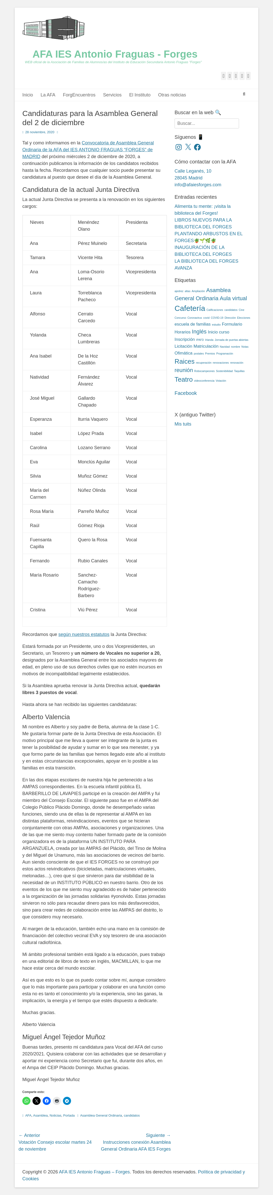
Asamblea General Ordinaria (101, 1115)
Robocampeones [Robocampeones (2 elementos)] (204, 371)
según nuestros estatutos (83, 634)
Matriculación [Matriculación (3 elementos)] (206, 346)
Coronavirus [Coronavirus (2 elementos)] (194, 317)
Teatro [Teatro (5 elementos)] (184, 379)
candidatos (132, 1115)
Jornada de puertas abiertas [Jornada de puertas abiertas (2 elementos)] (231, 339)
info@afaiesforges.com (198, 184)
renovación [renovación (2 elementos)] (236, 362)
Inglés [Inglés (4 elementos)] (199, 331)
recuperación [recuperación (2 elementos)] (204, 362)
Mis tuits (183, 424)
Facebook (186, 393)
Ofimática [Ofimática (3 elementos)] (184, 353)
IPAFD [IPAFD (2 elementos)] (200, 339)
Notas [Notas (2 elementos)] (245, 346)
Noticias (55, 1115)
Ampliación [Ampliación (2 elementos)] (198, 291)
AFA (28, 1115)
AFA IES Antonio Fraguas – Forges (94, 1171)
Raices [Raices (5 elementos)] (185, 361)
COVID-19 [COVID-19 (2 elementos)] (217, 317)
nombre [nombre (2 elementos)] (235, 346)
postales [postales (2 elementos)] (199, 353)
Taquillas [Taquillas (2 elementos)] (239, 371)
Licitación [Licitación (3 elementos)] (183, 346)
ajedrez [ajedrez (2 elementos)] (179, 291)
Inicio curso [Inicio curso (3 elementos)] (218, 332)
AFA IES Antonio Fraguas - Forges (114, 54)
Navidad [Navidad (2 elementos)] (225, 346)
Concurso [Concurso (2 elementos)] (180, 317)
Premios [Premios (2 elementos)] (210, 353)
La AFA (48, 94)
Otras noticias (172, 94)
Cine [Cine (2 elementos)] (241, 309)
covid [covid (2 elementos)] (206, 317)
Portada (69, 1115)
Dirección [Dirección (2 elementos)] (230, 317)
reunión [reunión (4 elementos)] (184, 370)
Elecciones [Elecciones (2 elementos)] (243, 317)
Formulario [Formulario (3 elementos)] (232, 324)
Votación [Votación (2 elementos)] (221, 380)
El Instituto (139, 94)
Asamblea (40, 1115)
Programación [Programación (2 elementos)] (224, 353)
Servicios (112, 94)
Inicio (27, 94)
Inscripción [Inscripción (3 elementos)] (185, 339)
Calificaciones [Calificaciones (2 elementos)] (215, 309)
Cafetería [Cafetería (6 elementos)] (190, 308)
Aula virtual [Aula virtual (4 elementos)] (233, 298)
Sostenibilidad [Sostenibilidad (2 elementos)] (224, 371)
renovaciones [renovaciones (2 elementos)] (221, 362)
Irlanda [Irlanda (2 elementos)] (209, 339)
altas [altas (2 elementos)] (188, 291)
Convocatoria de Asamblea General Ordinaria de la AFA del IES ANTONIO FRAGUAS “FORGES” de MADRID (88, 149)
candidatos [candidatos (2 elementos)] (230, 309)
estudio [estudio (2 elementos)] (216, 324)
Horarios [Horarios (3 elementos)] (183, 332)
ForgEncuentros (79, 94)
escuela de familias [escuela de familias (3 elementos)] (193, 324)
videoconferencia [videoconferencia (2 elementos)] (204, 380)
